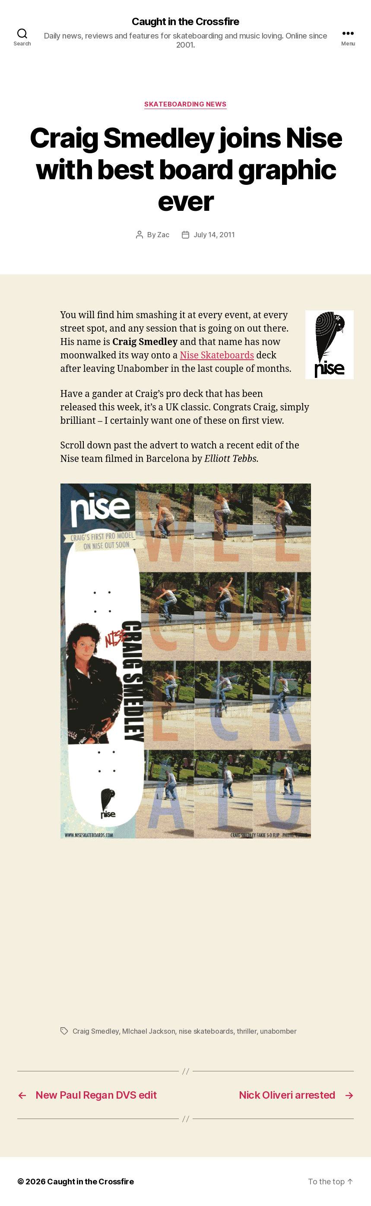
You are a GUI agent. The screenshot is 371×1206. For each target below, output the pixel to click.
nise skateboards (206, 1031)
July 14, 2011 (214, 234)
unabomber (278, 1031)
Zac (163, 234)
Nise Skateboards (217, 355)
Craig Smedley (96, 1031)
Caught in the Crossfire (185, 21)
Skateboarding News (185, 104)
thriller (247, 1031)
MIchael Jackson (148, 1031)
